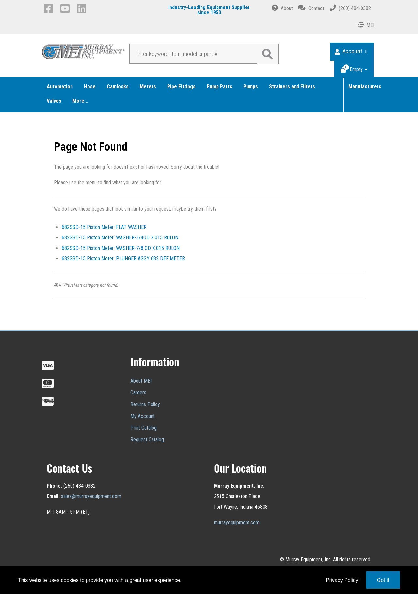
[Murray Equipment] (83, 53)
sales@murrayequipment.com (91, 496)
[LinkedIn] (82, 8)
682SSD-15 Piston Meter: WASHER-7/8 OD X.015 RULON (121, 248)
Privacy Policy (342, 580)
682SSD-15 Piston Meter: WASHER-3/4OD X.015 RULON (120, 238)
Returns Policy (145, 404)
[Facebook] (49, 8)
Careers (138, 392)
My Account (142, 416)
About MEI (141, 381)
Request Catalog (147, 439)
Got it (383, 580)
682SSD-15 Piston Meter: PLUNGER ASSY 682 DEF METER (123, 258)
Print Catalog (143, 428)
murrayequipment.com (237, 522)
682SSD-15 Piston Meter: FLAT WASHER (104, 227)
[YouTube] (66, 8)
